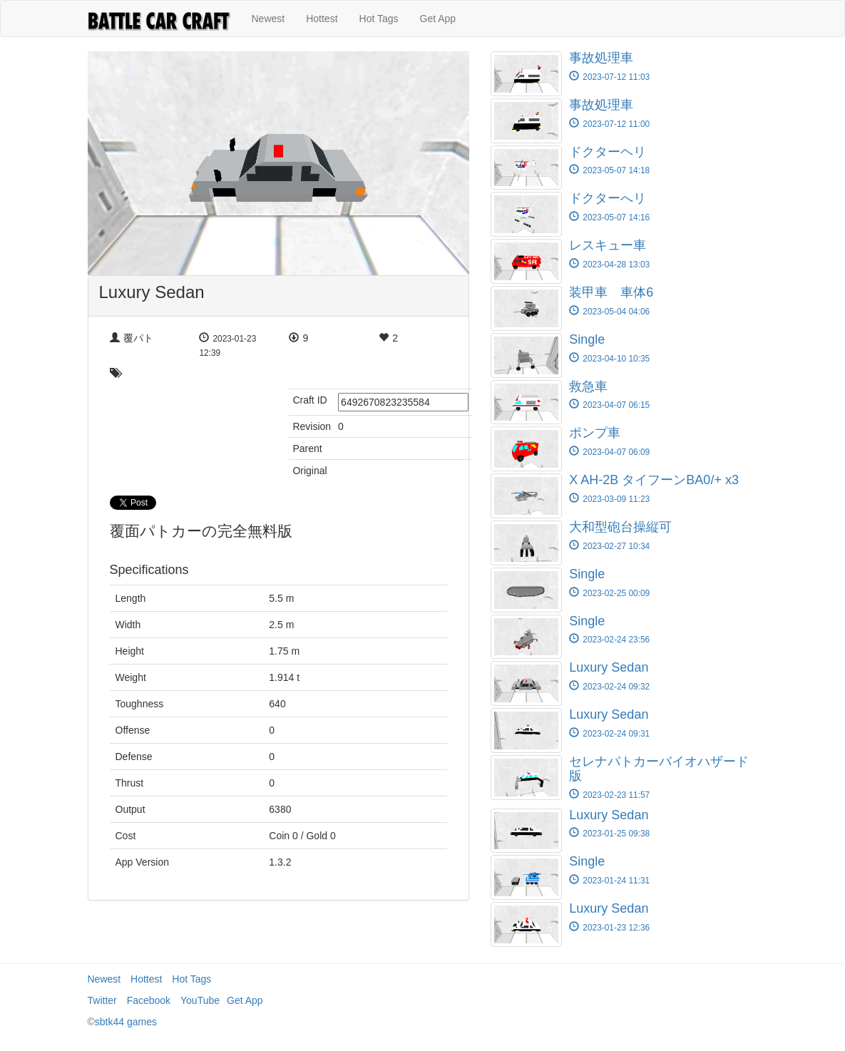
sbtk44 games (126, 1021)
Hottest (321, 18)
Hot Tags (379, 18)
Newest (268, 18)
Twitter (102, 1000)
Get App (438, 18)
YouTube (200, 1000)
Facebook (148, 1000)
